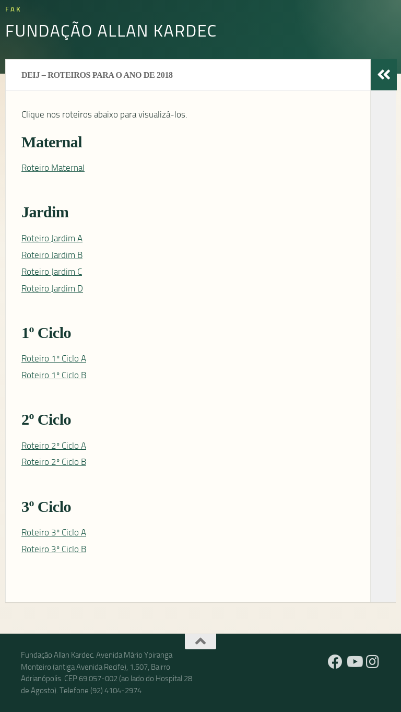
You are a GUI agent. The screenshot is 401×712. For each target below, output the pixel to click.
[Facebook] (335, 662)
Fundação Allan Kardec (111, 30)
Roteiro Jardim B (51, 255)
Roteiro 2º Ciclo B (53, 462)
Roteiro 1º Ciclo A (53, 358)
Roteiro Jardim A (51, 238)
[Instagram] (372, 662)
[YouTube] (354, 662)
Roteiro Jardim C (51, 271)
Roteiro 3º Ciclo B (53, 549)
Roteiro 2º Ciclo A (53, 445)
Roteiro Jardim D (52, 288)
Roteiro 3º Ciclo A (53, 532)
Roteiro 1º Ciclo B (53, 375)
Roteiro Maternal (53, 167)
